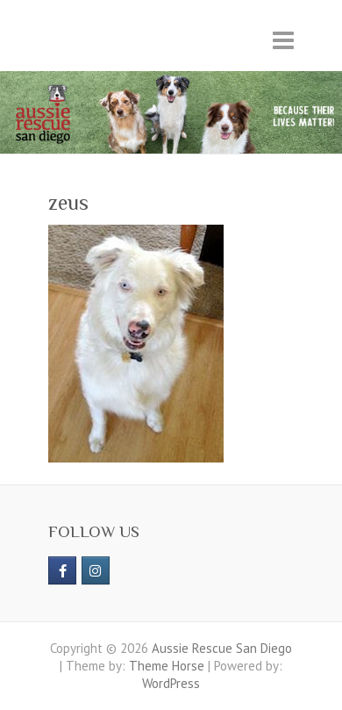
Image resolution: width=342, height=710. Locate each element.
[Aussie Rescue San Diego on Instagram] (96, 570)
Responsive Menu (283, 40)
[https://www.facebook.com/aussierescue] (62, 570)
